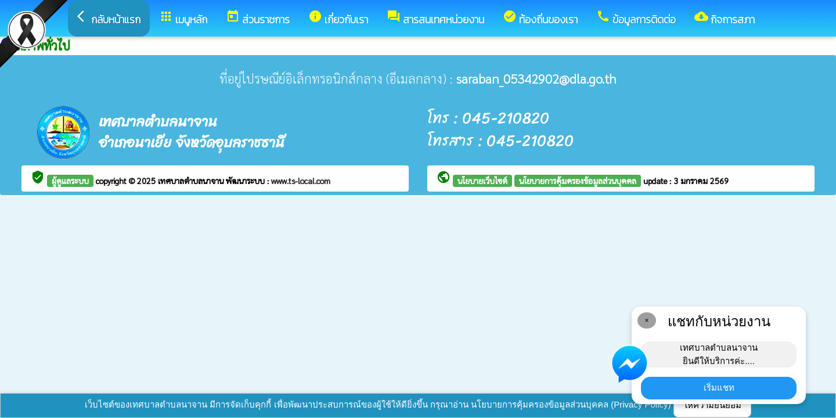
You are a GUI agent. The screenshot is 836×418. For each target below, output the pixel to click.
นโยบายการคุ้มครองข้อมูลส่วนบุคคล (577, 180)
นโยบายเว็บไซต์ (482, 180)
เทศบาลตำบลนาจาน (192, 180)
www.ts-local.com (300, 180)
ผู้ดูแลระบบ (70, 180)
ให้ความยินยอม (712, 405)
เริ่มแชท (719, 387)
